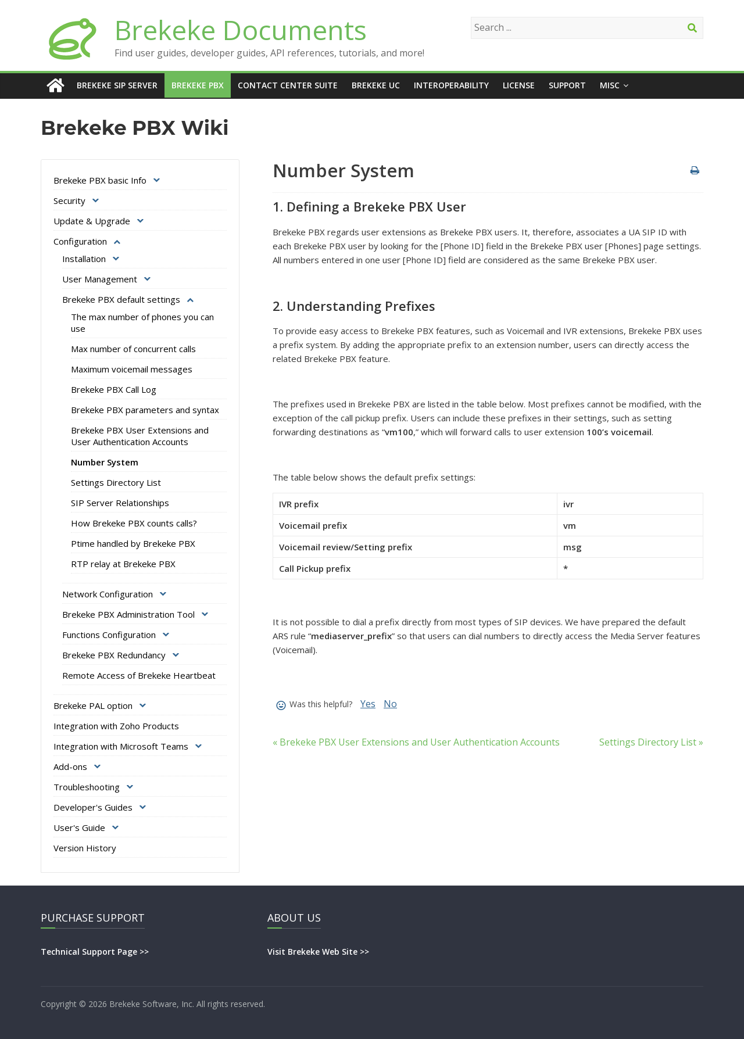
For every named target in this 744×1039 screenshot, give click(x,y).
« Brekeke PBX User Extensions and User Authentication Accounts (416, 742)
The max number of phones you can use (142, 322)
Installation (84, 258)
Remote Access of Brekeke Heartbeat (139, 675)
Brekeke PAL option (93, 705)
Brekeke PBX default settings (121, 299)
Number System (104, 462)
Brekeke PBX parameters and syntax (145, 409)
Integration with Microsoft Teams (120, 746)
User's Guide (79, 827)
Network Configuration (107, 594)
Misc (610, 85)
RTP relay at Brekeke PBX (123, 563)
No (390, 703)
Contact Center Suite (288, 85)
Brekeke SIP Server (117, 85)
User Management (99, 279)
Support (567, 85)
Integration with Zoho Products (116, 726)
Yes (367, 703)
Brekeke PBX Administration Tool (128, 614)
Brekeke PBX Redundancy (114, 655)
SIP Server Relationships (120, 502)
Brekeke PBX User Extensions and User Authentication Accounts (140, 435)
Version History (84, 848)
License (519, 85)
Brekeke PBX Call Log (113, 389)
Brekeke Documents (241, 30)
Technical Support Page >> (95, 951)
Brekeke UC (376, 85)
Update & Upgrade (91, 221)
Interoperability (451, 85)
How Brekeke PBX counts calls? (134, 523)
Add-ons (70, 766)
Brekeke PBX (197, 85)
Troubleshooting (86, 787)
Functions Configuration (109, 634)
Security (69, 200)
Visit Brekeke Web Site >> (318, 951)
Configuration (80, 241)
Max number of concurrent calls (133, 348)
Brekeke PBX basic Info (99, 180)
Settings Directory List (116, 482)
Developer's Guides (93, 807)
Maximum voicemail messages (131, 369)
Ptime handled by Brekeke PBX (133, 543)
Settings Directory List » (651, 742)
